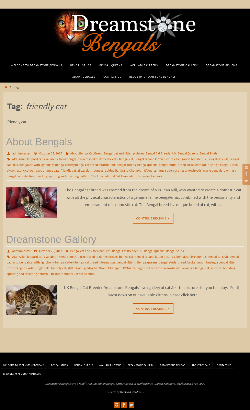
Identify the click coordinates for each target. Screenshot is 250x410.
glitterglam (84, 170)
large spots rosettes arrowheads (180, 170)
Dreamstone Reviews (172, 365)
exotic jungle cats (47, 170)
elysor (11, 170)
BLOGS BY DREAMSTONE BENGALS (22, 374)
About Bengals (39, 142)
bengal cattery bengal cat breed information (85, 165)
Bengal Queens (188, 153)
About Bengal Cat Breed (86, 153)
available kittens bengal (60, 159)
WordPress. (138, 392)
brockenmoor (196, 165)
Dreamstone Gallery (51, 239)
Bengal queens (147, 165)
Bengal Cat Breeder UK (161, 153)
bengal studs (167, 165)
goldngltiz (91, 268)
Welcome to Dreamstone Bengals (24, 365)
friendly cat (68, 170)
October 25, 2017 (50, 153)
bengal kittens (126, 165)
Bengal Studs (208, 153)
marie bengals (212, 170)
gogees (98, 170)
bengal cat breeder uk (191, 159)
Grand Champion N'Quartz (138, 170)
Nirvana (124, 392)
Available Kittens (110, 365)
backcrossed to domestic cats (98, 159)
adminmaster (21, 153)
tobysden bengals (150, 176)
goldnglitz (111, 170)
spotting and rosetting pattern (69, 176)
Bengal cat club (217, 159)
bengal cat (126, 159)
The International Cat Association (113, 176)
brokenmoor (196, 262)
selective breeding (34, 176)
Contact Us (224, 365)
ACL (15, 159)
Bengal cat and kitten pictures (124, 153)
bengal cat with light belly (36, 165)
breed (182, 165)
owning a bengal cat (195, 268)
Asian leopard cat (31, 159)
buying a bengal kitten (223, 165)
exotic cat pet (25, 170)
